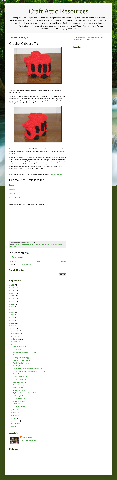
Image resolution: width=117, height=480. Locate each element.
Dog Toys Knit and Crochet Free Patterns (25, 352)
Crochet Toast (17, 349)
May (14, 412)
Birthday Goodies (18, 387)
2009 (13, 427)
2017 (13, 309)
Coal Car (12, 193)
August (15, 342)
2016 (13, 312)
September (16, 339)
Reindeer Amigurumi (19, 390)
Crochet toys (45, 244)
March (15, 418)
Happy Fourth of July (19, 401)
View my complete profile (28, 440)
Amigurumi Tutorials (19, 406)
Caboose (17, 244)
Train (15, 246)
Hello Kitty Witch (18, 366)
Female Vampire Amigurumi (21, 363)
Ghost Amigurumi (18, 396)
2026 (13, 285)
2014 (13, 317)
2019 (13, 304)
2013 (13, 320)
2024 (13, 290)
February (16, 421)
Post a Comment (17, 257)
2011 (13, 326)
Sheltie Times (27, 437)
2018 (13, 307)
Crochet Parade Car (19, 398)
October (15, 336)
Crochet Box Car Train (20, 382)
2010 (13, 328)
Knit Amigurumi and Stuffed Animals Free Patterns (28, 368)
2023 (13, 293)
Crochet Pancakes (18, 355)
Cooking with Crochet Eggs (21, 358)
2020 (13, 301)
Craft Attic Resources (59, 11)
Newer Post (12, 261)
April (14, 415)
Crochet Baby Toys (25, 244)
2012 (13, 323)
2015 (13, 315)
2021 (13, 298)
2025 (13, 288)
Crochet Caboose (36, 244)
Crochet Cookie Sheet (19, 347)
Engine (11, 185)
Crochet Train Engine (19, 385)
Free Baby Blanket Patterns (21, 360)
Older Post (62, 261)
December (16, 331)
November (16, 333)
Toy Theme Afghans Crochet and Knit (24, 393)
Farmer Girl (16, 404)
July (14, 344)
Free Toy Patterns (56, 175)
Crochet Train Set (15, 198)
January (15, 423)
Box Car (12, 189)
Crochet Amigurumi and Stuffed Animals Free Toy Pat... (30, 371)
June (14, 410)
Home (38, 261)
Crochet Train (53, 244)
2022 (13, 296)
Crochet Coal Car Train (20, 379)
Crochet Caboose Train (20, 376)
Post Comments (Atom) (25, 264)
